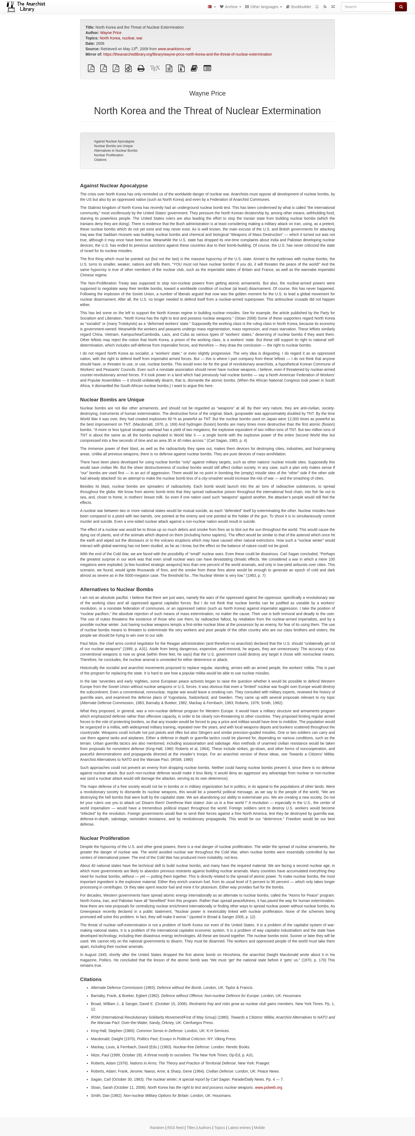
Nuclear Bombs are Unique (113, 146)
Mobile (259, 1127)
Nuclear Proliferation (109, 155)
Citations (100, 160)
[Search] (368, 6)
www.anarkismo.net (174, 49)
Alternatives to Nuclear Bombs (116, 150)
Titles (191, 1127)
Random (157, 1127)
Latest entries (239, 1127)
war (139, 38)
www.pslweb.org (268, 1087)
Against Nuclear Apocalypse (114, 141)
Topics (219, 1127)
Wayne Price (110, 32)
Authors (204, 1127)
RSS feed (175, 1127)
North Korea (110, 38)
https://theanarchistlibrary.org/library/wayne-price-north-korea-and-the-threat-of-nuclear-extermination (187, 54)
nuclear (128, 38)
